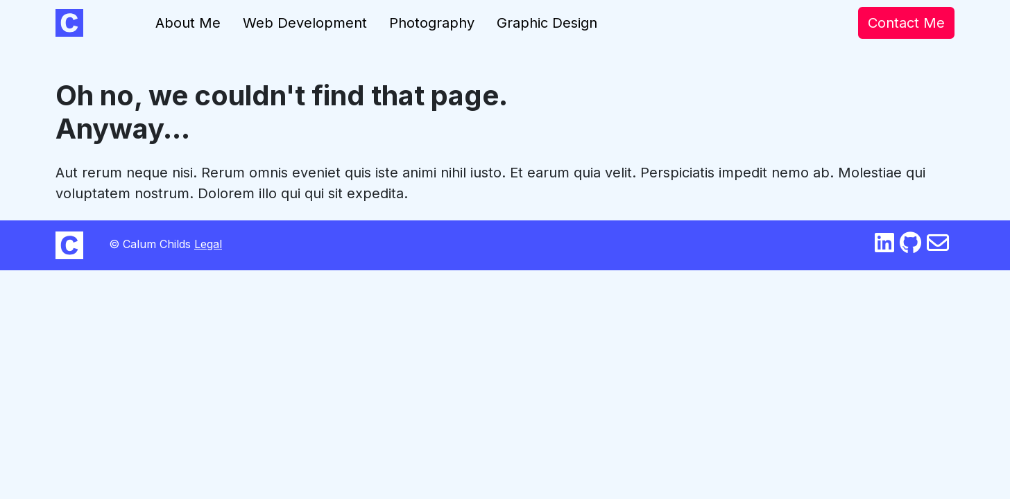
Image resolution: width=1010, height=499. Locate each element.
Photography (431, 23)
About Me (188, 23)
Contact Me (906, 23)
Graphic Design (547, 23)
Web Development (305, 23)
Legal (208, 244)
